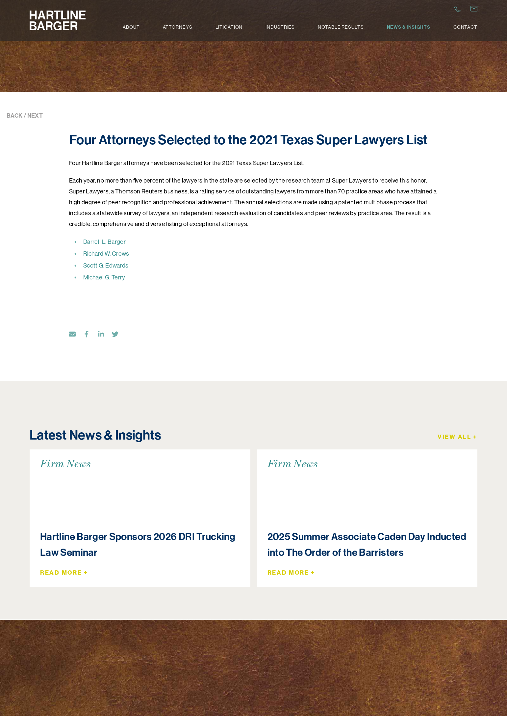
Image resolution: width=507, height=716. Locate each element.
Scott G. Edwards (106, 265)
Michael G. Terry (104, 277)
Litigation (229, 27)
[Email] (75, 335)
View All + (457, 437)
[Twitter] (118, 335)
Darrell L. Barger (105, 241)
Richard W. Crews (106, 253)
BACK (14, 115)
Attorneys (177, 27)
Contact (465, 27)
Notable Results (341, 27)
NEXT (35, 115)
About (131, 27)
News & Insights (408, 27)
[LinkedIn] (104, 335)
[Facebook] (89, 335)
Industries (280, 27)
